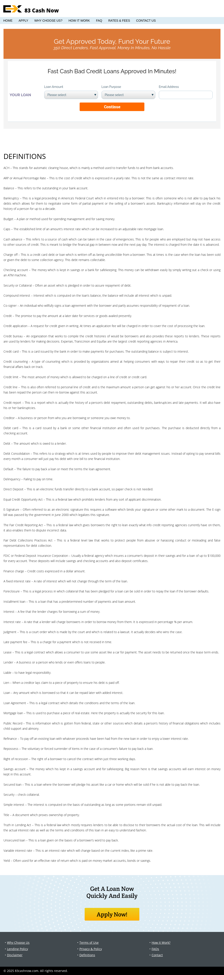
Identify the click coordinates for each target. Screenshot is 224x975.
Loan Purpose (111, 87)
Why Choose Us (18, 942)
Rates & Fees (119, 20)
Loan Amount (53, 87)
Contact (157, 955)
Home (7, 20)
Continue (112, 106)
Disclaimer (15, 955)
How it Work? (161, 942)
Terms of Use (89, 942)
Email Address (169, 87)
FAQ (99, 20)
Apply (23, 20)
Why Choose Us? (48, 20)
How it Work (79, 20)
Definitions (87, 955)
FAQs (155, 949)
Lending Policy (17, 949)
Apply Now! (112, 914)
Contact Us (146, 20)
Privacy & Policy (90, 949)
